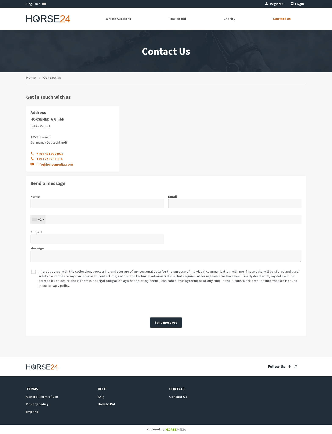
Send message (166, 322)
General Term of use (42, 396)
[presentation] (62, 303)
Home (31, 77)
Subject (36, 232)
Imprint (32, 411)
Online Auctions (119, 19)
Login (297, 4)
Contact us (281, 19)
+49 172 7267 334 (49, 159)
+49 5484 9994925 (49, 153)
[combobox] (38, 219)
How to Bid (178, 19)
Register (274, 4)
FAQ (101, 396)
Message (37, 248)
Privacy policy (37, 404)
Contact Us (178, 396)
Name (35, 196)
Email (172, 196)
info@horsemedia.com (54, 164)
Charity (230, 19)
